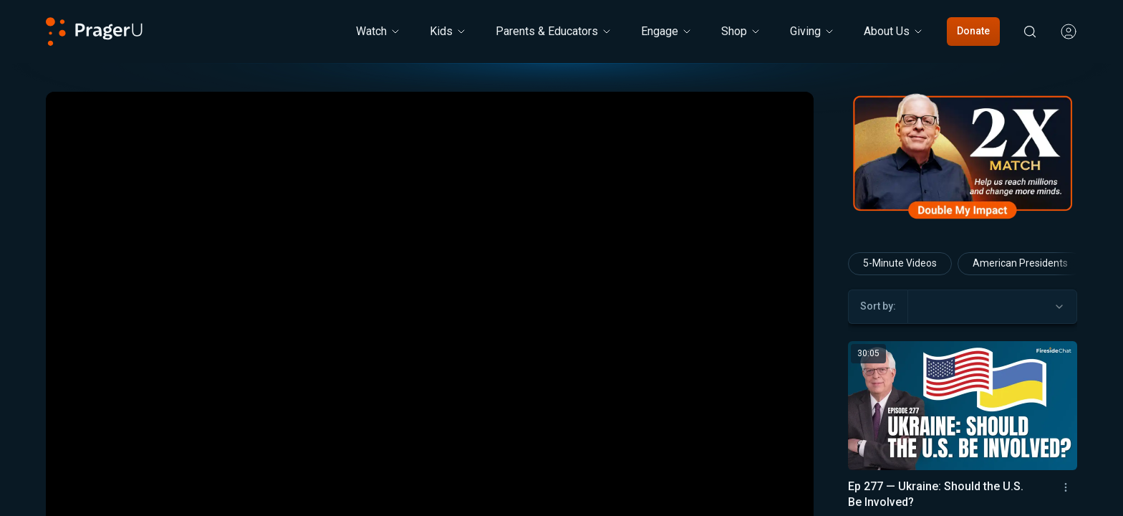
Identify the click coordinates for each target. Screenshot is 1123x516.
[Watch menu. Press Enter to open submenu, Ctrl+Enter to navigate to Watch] (378, 31)
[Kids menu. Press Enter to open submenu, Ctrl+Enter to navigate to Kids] (448, 31)
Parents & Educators (554, 31)
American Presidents (1020, 263)
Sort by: (878, 306)
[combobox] (992, 307)
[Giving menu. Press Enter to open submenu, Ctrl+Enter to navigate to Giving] (812, 31)
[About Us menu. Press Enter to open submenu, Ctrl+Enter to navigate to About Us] (894, 31)
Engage (667, 31)
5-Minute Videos (900, 263)
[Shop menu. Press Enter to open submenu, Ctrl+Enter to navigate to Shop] (741, 31)
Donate (973, 31)
